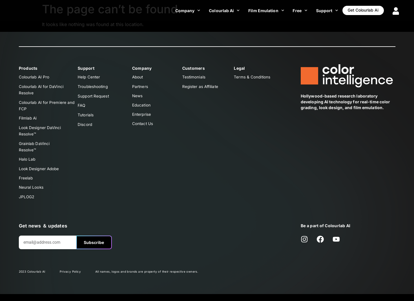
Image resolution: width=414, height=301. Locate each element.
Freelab (26, 183)
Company (180, 10)
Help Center (89, 77)
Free (292, 10)
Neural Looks (31, 193)
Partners (140, 87)
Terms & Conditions (252, 77)
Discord (85, 126)
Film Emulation (258, 10)
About (138, 77)
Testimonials (194, 77)
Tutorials (86, 116)
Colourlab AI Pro (34, 77)
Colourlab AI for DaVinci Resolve (41, 90)
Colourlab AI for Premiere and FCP (47, 107)
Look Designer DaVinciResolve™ (40, 134)
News (137, 96)
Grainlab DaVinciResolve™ (34, 151)
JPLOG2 (27, 203)
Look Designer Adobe (40, 173)
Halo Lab (27, 163)
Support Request (94, 96)
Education (141, 106)
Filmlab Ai (28, 120)
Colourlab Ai (216, 10)
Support (319, 10)
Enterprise (142, 116)
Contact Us (143, 126)
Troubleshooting (93, 87)
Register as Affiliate (200, 87)
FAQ (82, 106)
